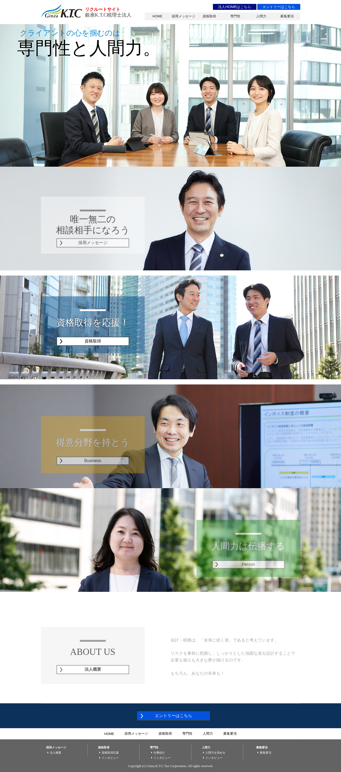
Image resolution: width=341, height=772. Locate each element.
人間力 (261, 16)
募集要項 (287, 16)
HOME (157, 16)
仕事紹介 (157, 752)
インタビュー (108, 757)
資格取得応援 (108, 752)
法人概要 (53, 752)
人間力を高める (213, 752)
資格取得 (209, 16)
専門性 (235, 16)
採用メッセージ (183, 16)
